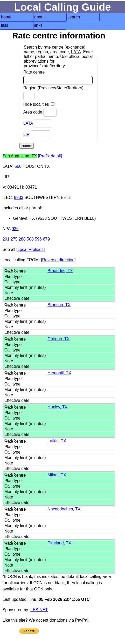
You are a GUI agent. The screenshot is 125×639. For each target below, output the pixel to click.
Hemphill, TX (59, 373)
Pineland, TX (59, 543)
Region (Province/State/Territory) (53, 93)
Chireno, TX (58, 339)
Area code (40, 112)
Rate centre (58, 77)
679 (46, 239)
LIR (26, 134)
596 (38, 239)
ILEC (7, 197)
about (39, 17)
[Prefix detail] (50, 156)
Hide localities (38, 104)
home (6, 17)
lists (4, 25)
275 (14, 239)
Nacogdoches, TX (63, 509)
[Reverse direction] (58, 260)
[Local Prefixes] (30, 249)
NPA (7, 229)
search (73, 17)
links (38, 25)
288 (22, 239)
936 (15, 229)
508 (30, 239)
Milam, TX (56, 475)
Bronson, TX (59, 305)
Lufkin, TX (56, 441)
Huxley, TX (57, 407)
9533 (18, 197)
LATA (28, 123)
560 (18, 166)
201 (6, 239)
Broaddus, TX (60, 271)
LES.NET (39, 610)
